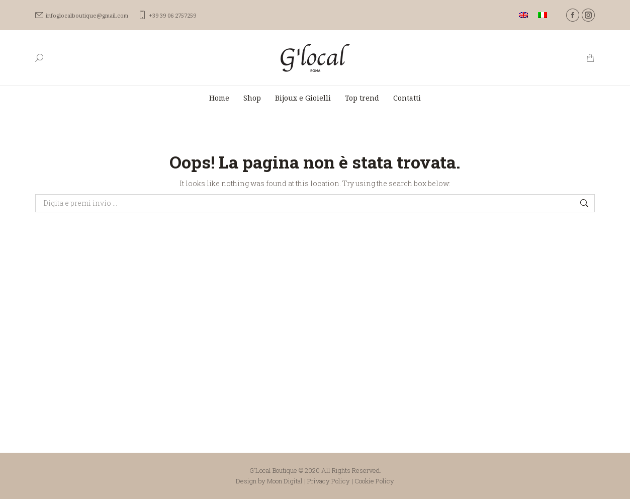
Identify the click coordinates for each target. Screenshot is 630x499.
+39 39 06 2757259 (167, 15)
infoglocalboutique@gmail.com (81, 15)
